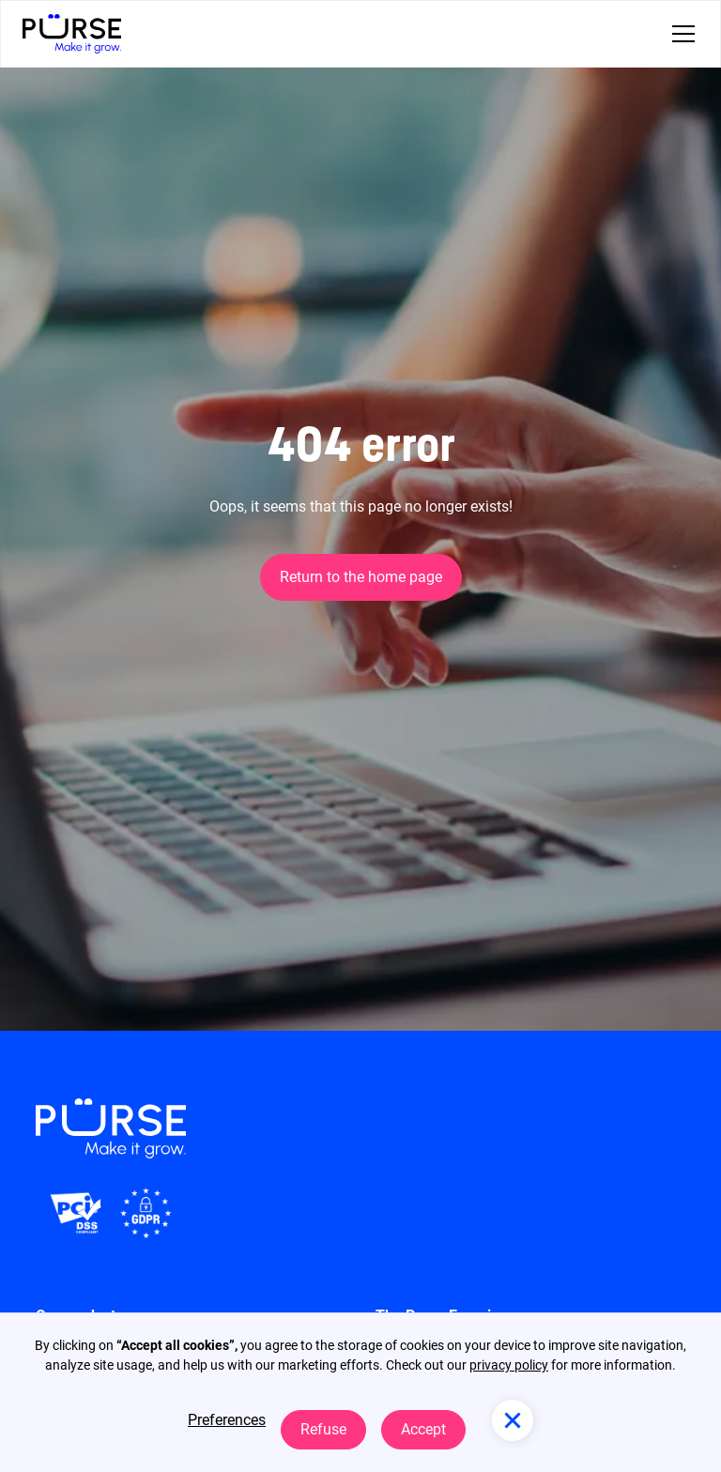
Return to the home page (361, 577)
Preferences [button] (227, 1420)
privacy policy (508, 1364)
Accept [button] (423, 1429)
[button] (679, 33)
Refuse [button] (323, 1429)
